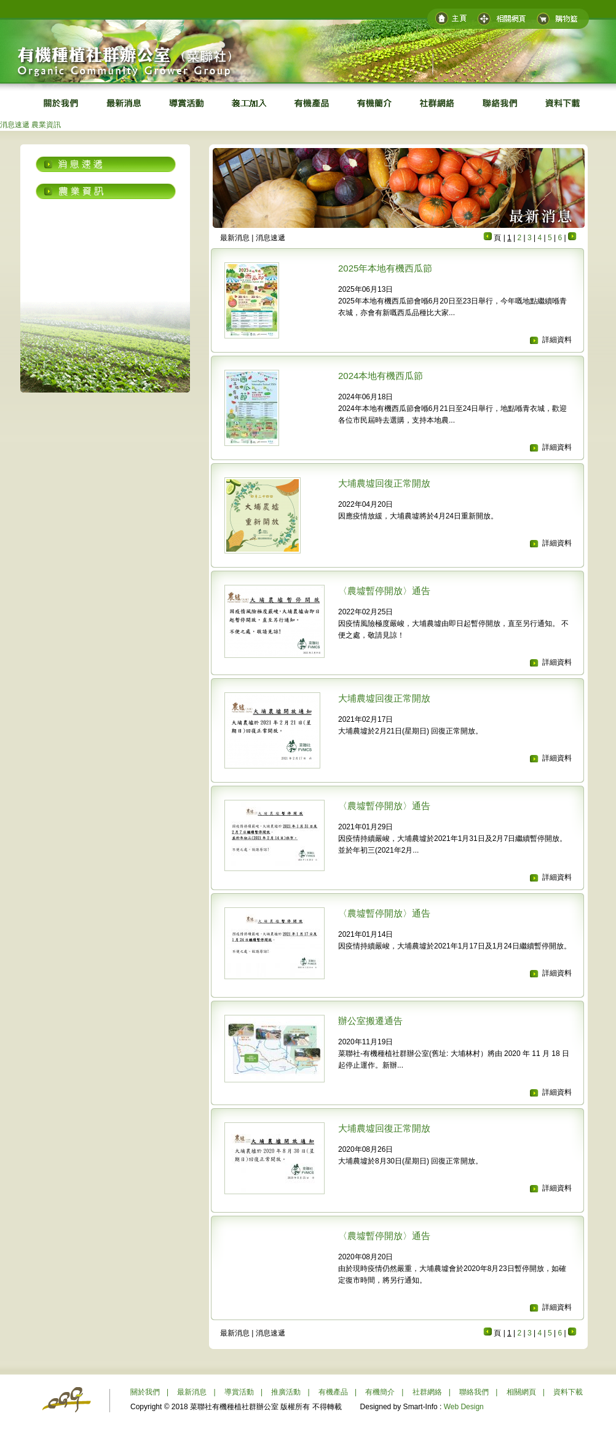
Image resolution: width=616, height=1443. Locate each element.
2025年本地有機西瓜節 (385, 268)
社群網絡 (427, 1392)
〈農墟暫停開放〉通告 (384, 590)
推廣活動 (286, 1392)
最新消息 (192, 1392)
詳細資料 (557, 339)
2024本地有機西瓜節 (380, 375)
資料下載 (568, 1392)
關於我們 (145, 1392)
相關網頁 (521, 1392)
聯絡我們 (474, 1392)
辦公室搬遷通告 (370, 1020)
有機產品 (333, 1392)
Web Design (464, 1406)
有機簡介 (380, 1392)
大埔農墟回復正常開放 (384, 483)
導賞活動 (239, 1392)
